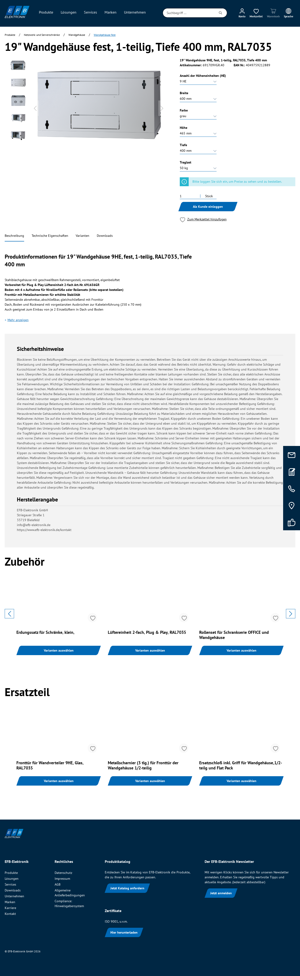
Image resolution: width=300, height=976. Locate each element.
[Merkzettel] (256, 13)
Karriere (10, 908)
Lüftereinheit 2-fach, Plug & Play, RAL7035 (147, 632)
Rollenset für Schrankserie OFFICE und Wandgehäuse (234, 635)
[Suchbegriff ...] (188, 13)
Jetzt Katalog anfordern (127, 888)
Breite (184, 93)
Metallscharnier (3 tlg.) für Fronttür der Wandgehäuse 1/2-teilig (143, 765)
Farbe (184, 110)
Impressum (62, 878)
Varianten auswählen (59, 650)
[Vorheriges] (35, 108)
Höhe (183, 128)
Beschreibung (14, 236)
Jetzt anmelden (221, 893)
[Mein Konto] (242, 13)
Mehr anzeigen (18, 320)
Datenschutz (63, 873)
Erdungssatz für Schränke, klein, (45, 632)
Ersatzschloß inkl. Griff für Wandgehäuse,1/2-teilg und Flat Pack (240, 765)
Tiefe (183, 145)
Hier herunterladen (124, 932)
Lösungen (12, 878)
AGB (57, 884)
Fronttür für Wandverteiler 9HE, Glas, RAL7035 (49, 765)
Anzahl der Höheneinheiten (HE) (203, 76)
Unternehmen (14, 896)
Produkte (11, 873)
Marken (10, 902)
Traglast (185, 162)
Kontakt (10, 914)
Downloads (105, 236)
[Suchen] (220, 13)
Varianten (82, 236)
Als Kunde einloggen (208, 206)
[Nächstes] (161, 108)
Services (10, 884)
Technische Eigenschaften (50, 236)
